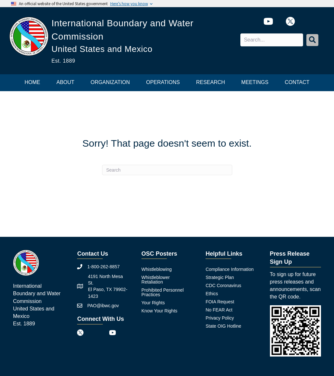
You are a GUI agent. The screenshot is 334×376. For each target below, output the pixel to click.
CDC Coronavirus (223, 285)
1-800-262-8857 (103, 266)
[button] (312, 40)
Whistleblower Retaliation (155, 280)
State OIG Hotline (223, 326)
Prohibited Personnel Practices (162, 292)
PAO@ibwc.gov (103, 305)
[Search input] (271, 39)
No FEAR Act (219, 309)
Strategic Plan (220, 277)
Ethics (212, 293)
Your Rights (153, 302)
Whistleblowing (156, 269)
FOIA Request (220, 301)
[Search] (167, 170)
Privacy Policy (220, 318)
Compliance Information (230, 269)
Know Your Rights (159, 310)
